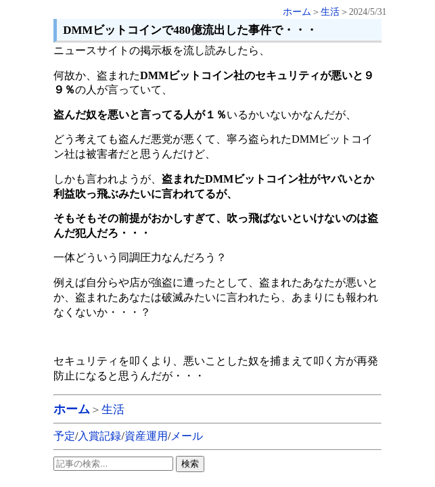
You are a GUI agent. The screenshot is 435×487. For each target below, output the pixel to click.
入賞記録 (99, 436)
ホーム (297, 12)
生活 (330, 12)
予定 (64, 436)
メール (186, 436)
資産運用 (146, 436)
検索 (190, 464)
